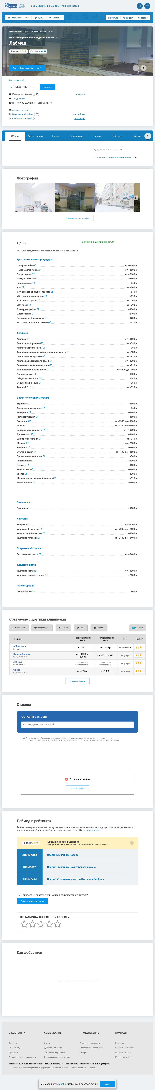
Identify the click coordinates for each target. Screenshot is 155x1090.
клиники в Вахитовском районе (114, 157)
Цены (39, 18)
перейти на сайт (21, 110)
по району (128, 17)
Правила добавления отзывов (59, 1066)
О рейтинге (14, 1062)
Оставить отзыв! (77, 798)
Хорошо (107, 1084)
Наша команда (16, 1057)
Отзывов (36, 51)
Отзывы (55, 18)
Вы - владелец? (16, 80)
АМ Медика (19, 655)
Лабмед (17, 671)
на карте (80, 94)
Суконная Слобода (22, 118)
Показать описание (29, 164)
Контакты (120, 1052)
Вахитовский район (22, 114)
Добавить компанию (54, 1057)
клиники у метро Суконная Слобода (111, 163)
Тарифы (84, 1062)
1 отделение (18, 98)
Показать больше (77, 691)
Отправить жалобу (124, 1062)
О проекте (14, 1052)
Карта (137, 136)
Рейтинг (117, 136)
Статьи (47, 1052)
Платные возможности (91, 1052)
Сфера (16, 679)
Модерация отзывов (125, 1066)
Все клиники (18, 18)
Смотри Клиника (22, 663)
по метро (143, 17)
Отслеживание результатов (93, 1057)
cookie (62, 1084)
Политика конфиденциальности (19, 1067)
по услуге (113, 17)
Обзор (15, 136)
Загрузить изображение (56, 1062)
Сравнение (75, 136)
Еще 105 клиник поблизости (27, 68)
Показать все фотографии (77, 228)
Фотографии (35, 136)
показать (47, 87)
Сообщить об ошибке (125, 1057)
